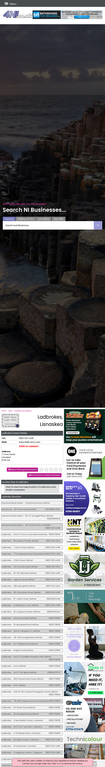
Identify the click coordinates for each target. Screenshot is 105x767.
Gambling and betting (23, 410)
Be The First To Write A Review (45, 475)
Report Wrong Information (23, 469)
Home (4, 410)
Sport (10, 410)
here (59, 763)
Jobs (58, 219)
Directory (9, 219)
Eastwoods (7, 509)
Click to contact (28, 446)
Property (25, 219)
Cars (43, 219)
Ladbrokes (6, 534)
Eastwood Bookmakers (12, 503)
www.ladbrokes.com (29, 442)
